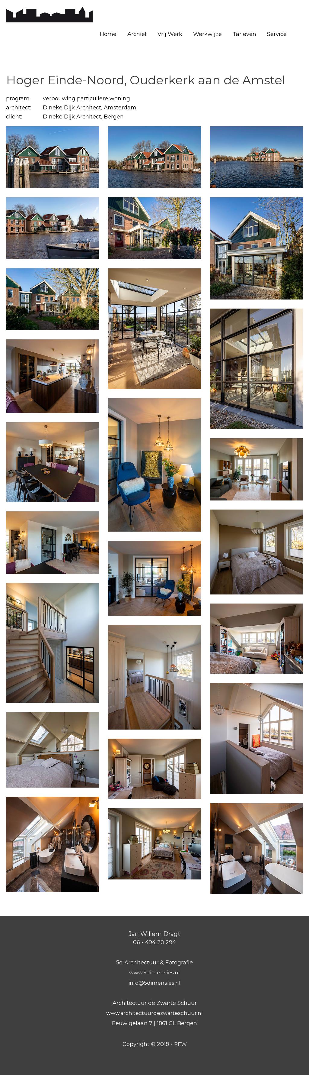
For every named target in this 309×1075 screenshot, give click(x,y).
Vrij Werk (170, 34)
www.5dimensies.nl (155, 972)
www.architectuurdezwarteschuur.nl (154, 1013)
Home (108, 34)
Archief (137, 34)
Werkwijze (207, 34)
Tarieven (244, 34)
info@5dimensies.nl (154, 982)
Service (277, 34)
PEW (180, 1044)
